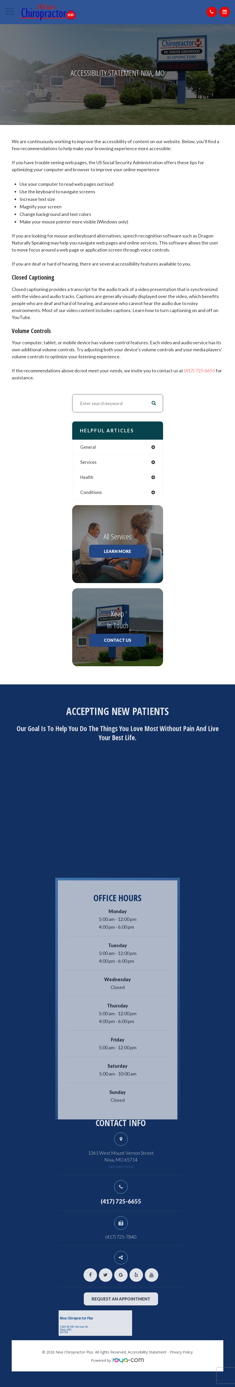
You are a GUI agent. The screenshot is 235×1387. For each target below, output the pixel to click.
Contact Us (117, 640)
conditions (91, 492)
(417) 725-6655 (199, 370)
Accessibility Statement (147, 1352)
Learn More (117, 551)
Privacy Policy (181, 1352)
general (88, 447)
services (88, 462)
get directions (143, 1167)
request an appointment (143, 1298)
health (86, 477)
